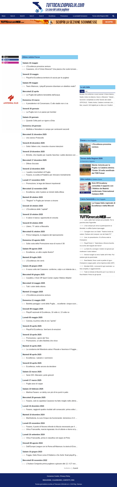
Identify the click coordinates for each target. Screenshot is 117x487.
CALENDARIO (57, 480)
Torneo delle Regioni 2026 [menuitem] (100, 16)
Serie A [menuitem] (12, 16)
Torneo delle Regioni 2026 (91, 158)
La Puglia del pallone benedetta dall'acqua (43, 95)
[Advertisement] (97, 69)
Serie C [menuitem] (32, 16)
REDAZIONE (47, 480)
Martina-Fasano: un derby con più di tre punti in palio (47, 392)
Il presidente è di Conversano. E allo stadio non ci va (47, 103)
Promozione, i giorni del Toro (37, 338)
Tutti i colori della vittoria (35, 286)
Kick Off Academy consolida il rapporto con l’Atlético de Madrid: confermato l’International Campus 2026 (103, 188)
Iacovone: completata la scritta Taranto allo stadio (95, 100)
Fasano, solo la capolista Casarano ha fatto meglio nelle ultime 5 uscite (54, 401)
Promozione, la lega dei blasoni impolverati (43, 183)
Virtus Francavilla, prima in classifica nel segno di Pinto (48, 438)
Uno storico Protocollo (35, 138)
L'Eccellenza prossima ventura (38, 66)
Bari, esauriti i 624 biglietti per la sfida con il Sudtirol (96, 105)
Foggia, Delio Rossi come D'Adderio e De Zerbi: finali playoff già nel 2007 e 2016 (58, 455)
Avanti (75, 468)
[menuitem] (113, 16)
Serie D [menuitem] (41, 16)
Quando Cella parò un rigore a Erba (40, 121)
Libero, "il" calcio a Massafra (37, 226)
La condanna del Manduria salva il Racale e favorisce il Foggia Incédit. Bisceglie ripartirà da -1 (63, 349)
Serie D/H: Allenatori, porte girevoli (40, 375)
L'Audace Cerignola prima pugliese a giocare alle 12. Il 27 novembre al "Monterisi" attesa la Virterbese (67, 464)
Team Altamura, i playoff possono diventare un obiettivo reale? (51, 86)
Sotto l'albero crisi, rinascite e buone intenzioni (44, 146)
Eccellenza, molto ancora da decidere (41, 366)
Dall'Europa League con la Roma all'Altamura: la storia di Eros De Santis (55, 446)
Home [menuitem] (3, 16)
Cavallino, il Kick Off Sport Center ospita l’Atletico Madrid (48, 278)
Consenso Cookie (53, 476)
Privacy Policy (65, 476)
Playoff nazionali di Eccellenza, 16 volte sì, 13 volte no (47, 312)
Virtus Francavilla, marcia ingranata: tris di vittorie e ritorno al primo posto (55, 429)
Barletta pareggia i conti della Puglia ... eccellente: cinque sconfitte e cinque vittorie (59, 304)
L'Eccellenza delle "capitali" (37, 209)
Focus (83, 140)
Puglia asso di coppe (34, 384)
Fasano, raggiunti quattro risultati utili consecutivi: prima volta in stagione (55, 409)
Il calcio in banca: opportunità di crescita (42, 218)
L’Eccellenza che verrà (35, 261)
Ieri (86, 91)
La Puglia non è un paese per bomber (41, 112)
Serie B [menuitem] (22, 16)
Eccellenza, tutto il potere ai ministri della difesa (45, 192)
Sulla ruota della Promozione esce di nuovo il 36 (45, 244)
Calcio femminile (87, 199)
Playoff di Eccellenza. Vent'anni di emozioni (43, 329)
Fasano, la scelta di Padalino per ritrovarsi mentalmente (48, 175)
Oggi (82, 91)
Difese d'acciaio (32, 164)
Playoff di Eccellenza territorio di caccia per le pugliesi (47, 78)
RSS (72, 480)
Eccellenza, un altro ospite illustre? (40, 252)
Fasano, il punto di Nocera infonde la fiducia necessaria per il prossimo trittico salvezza (60, 427)
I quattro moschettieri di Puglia (38, 172)
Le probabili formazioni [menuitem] (80, 16)
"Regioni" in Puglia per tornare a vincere (42, 201)
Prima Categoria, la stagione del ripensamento (44, 235)
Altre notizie (85, 179)
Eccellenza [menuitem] (52, 16)
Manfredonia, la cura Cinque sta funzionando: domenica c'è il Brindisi (53, 418)
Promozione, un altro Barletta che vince (42, 341)
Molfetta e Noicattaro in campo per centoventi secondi (47, 129)
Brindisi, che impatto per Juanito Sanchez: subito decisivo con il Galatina (55, 155)
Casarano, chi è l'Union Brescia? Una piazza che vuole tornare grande (54, 69)
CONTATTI (66, 480)
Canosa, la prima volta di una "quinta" (41, 321)
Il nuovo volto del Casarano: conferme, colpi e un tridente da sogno (53, 269)
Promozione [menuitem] (64, 16)
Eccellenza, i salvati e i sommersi (39, 358)
